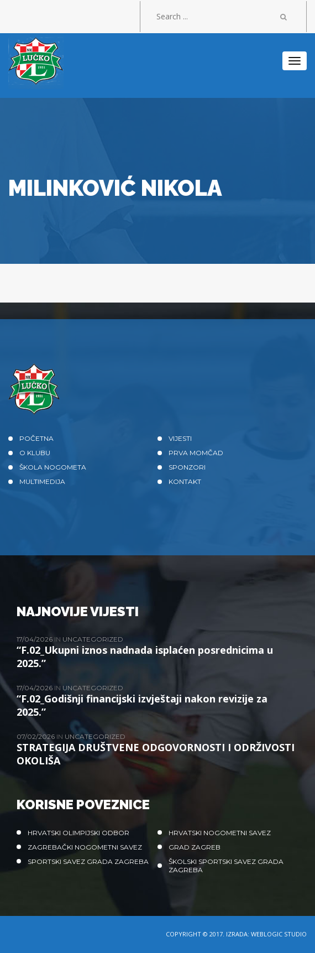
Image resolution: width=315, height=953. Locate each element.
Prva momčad (196, 453)
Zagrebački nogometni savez (85, 847)
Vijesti (180, 438)
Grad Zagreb (195, 847)
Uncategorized (92, 639)
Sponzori (187, 467)
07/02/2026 (36, 736)
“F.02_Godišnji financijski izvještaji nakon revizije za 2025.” (142, 705)
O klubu (34, 453)
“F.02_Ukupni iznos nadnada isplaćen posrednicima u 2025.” (145, 656)
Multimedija (42, 481)
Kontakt (185, 481)
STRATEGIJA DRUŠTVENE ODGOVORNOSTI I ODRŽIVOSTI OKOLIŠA (156, 754)
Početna (36, 438)
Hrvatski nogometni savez (220, 833)
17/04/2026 (35, 639)
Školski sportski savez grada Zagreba (226, 865)
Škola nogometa (52, 467)
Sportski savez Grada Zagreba (88, 861)
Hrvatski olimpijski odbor (78, 833)
